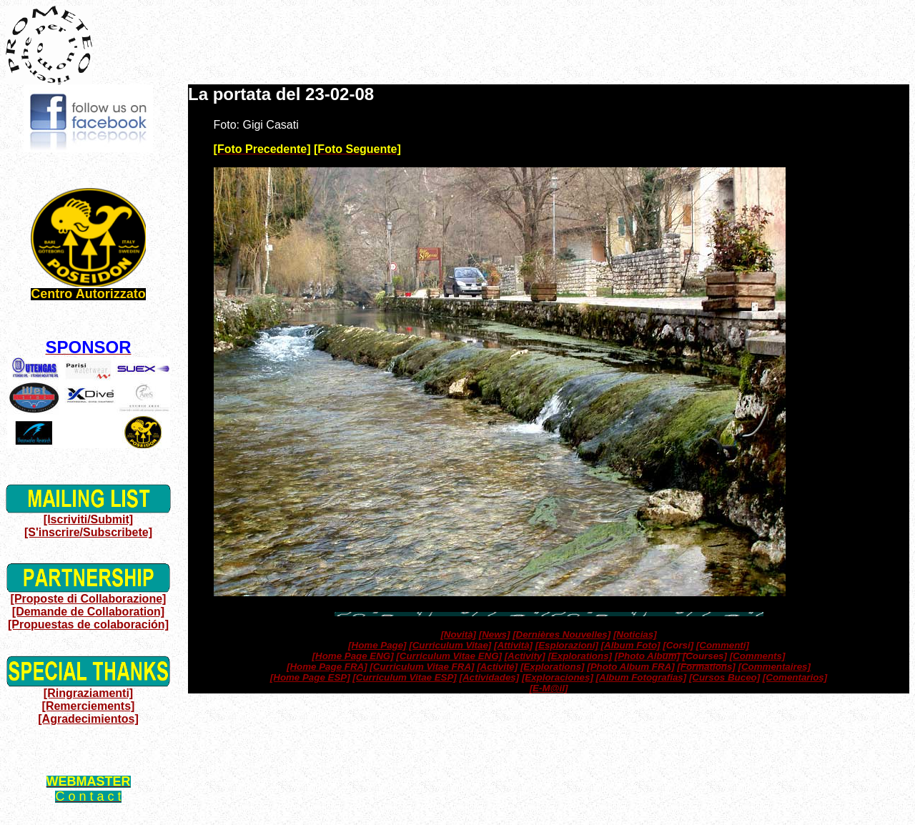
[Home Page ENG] (353, 656)
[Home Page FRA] (327, 666)
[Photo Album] (647, 656)
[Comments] (758, 656)
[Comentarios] (795, 677)
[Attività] (513, 645)
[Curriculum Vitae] (450, 645)
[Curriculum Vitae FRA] (422, 666)
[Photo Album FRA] (630, 666)
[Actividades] (489, 677)
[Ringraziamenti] (88, 693)
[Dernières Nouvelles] (561, 634)
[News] (494, 634)
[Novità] (458, 634)
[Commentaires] (774, 666)
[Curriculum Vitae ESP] (404, 677)
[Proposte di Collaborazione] (89, 599)
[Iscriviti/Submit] (88, 519)
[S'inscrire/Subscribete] (88, 532)
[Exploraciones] (557, 677)
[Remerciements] (88, 706)
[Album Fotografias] (641, 677)
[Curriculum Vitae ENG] (449, 656)
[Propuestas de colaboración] (88, 624)
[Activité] (497, 666)
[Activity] (525, 656)
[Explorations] (580, 656)
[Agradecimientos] (88, 719)
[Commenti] (722, 645)
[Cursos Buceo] (724, 677)
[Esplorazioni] (566, 645)
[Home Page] (377, 645)
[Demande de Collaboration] (88, 612)
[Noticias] (635, 634)
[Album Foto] (631, 645)
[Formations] (706, 666)
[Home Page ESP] (310, 677)
